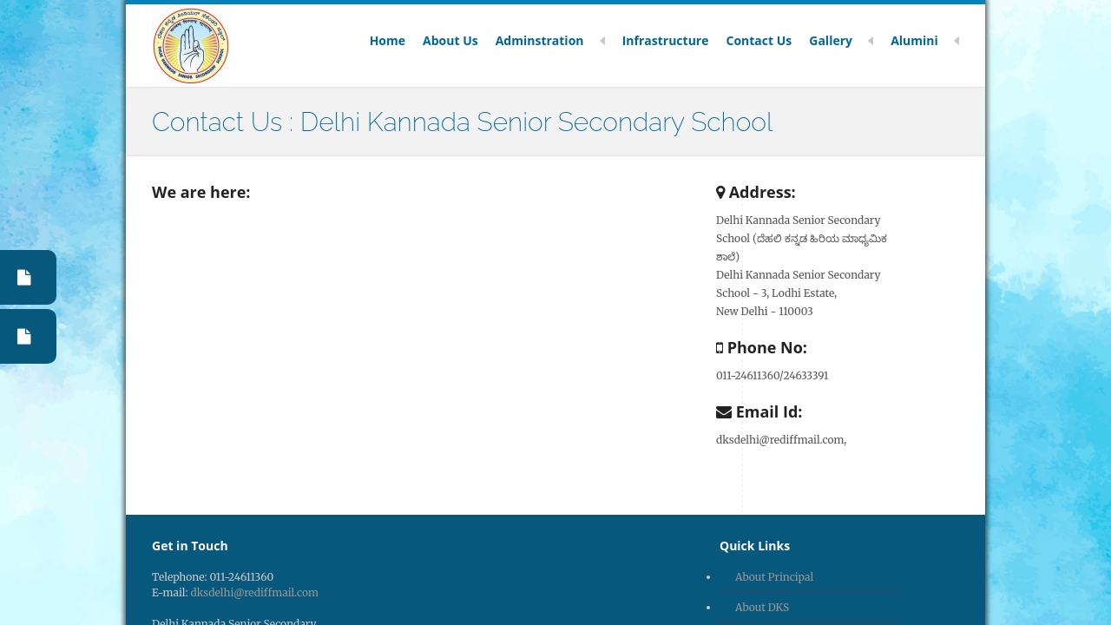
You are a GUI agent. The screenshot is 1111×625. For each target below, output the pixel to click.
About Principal (774, 576)
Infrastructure (665, 41)
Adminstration (550, 41)
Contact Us (759, 41)
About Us (450, 41)
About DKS (762, 607)
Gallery (841, 41)
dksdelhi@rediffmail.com (255, 592)
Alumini (925, 41)
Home (387, 41)
